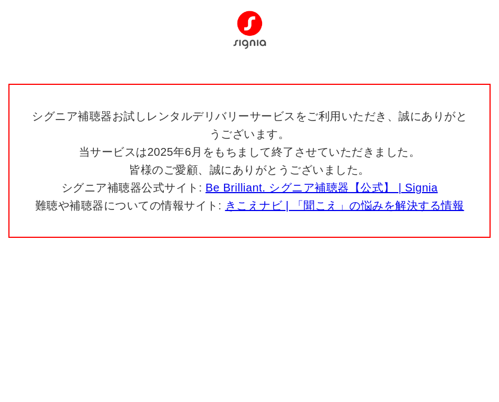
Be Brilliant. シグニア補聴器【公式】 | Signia (322, 187)
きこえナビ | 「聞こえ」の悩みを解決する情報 (344, 205)
